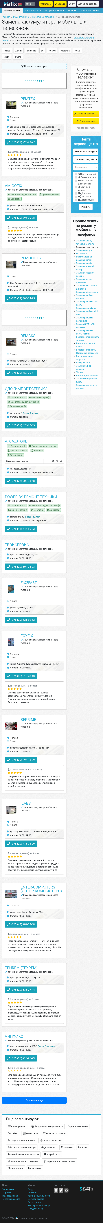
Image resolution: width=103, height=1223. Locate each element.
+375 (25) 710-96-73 (21, 1058)
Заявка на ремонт (62, 4)
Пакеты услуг (34, 1202)
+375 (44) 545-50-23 (21, 528)
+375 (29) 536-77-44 (21, 989)
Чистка (79, 372)
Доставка (84, 193)
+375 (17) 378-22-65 (21, 425)
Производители (33, 10)
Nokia (77, 50)
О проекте (7, 1192)
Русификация (83, 362)
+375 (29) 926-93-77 (21, 142)
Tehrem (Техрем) (21, 968)
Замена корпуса (84, 250)
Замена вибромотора (87, 292)
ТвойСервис (17, 545)
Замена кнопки (84, 260)
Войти (72, 4)
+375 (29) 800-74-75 (21, 298)
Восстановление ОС (86, 350)
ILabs (26, 803)
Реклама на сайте (11, 1199)
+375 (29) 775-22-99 (21, 843)
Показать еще (34, 1100)
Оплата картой (87, 174)
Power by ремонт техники (31, 497)
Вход (30, 1189)
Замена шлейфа (84, 263)
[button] (85, 152)
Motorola (65, 50)
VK (56, 1190)
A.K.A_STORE (16, 441)
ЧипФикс (14, 1036)
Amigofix (13, 186)
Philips (7, 50)
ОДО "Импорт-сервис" (26, 389)
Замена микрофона (86, 308)
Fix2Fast (29, 582)
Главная (6, 17)
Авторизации (86, 200)
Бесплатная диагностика (85, 182)
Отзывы (72, 10)
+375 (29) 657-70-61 (21, 372)
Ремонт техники (12, 10)
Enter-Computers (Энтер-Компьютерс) (41, 889)
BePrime (28, 719)
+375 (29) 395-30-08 (21, 217)
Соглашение (8, 1189)
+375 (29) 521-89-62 (21, 619)
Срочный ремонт (84, 188)
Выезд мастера (87, 177)
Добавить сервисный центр (88, 4)
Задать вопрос (86, 121)
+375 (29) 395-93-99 (21, 760)
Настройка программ (87, 353)
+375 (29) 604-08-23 (21, 566)
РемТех (28, 99)
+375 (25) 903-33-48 (21, 480)
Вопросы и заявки (54, 10)
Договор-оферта (36, 1199)
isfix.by (13, 4)
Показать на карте (34, 66)
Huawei (52, 50)
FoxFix (27, 636)
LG (42, 50)
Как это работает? (86, 128)
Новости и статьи (90, 10)
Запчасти (84, 196)
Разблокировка (84, 256)
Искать (85, 206)
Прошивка (81, 253)
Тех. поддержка (10, 1196)
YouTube (66, 1190)
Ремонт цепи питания (87, 375)
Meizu (7, 57)
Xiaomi (18, 50)
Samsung (31, 50)
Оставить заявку (83, 113)
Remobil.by (31, 258)
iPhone (18, 57)
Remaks (28, 336)
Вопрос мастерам (48, 4)
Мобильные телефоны (43, 17)
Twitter (61, 1190)
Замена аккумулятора (87, 247)
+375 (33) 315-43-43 (21, 676)
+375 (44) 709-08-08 (21, 924)
